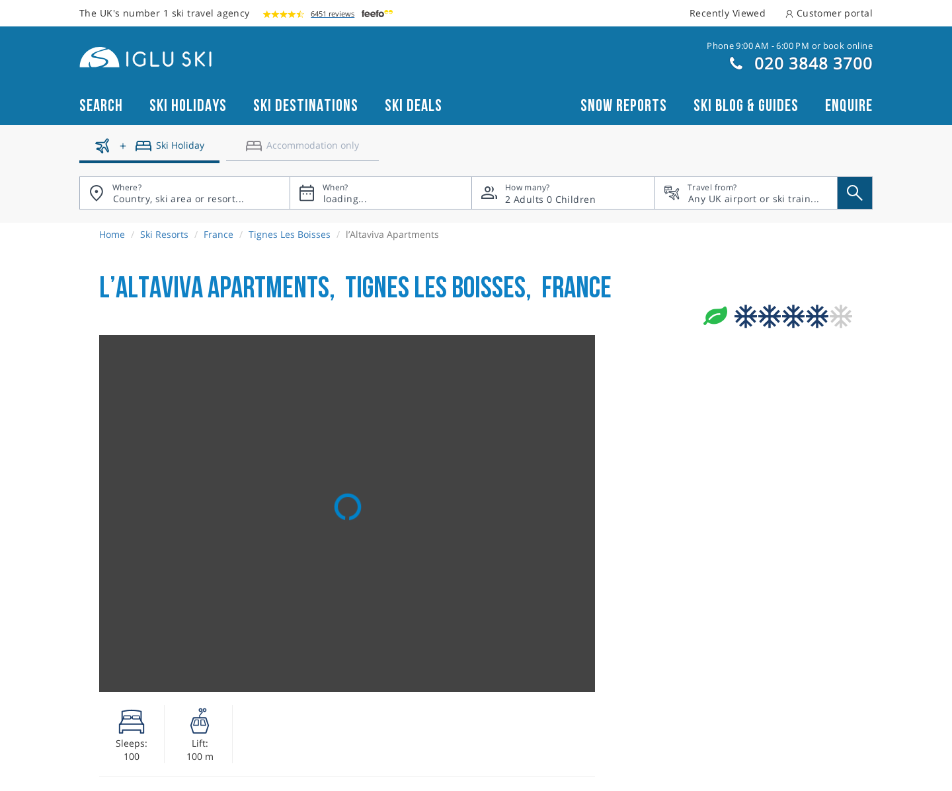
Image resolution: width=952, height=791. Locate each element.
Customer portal (829, 13)
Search (101, 106)
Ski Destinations (305, 106)
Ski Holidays (188, 106)
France (218, 234)
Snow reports (623, 106)
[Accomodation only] (302, 150)
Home (112, 234)
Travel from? (712, 187)
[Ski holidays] (149, 150)
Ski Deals (413, 106)
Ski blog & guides (746, 106)
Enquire (849, 106)
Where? (126, 187)
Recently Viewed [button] (728, 13)
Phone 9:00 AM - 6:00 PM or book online (790, 46)
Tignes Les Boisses (290, 234)
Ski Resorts (164, 234)
